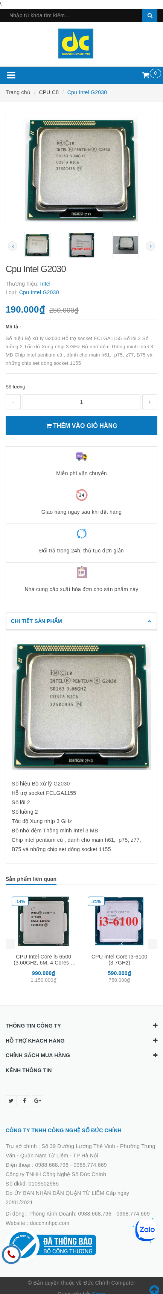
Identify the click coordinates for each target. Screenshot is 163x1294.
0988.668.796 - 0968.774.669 (71, 1165)
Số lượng (15, 387)
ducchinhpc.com (50, 1223)
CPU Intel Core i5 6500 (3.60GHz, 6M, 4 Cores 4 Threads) (43, 963)
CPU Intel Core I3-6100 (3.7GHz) (119, 960)
